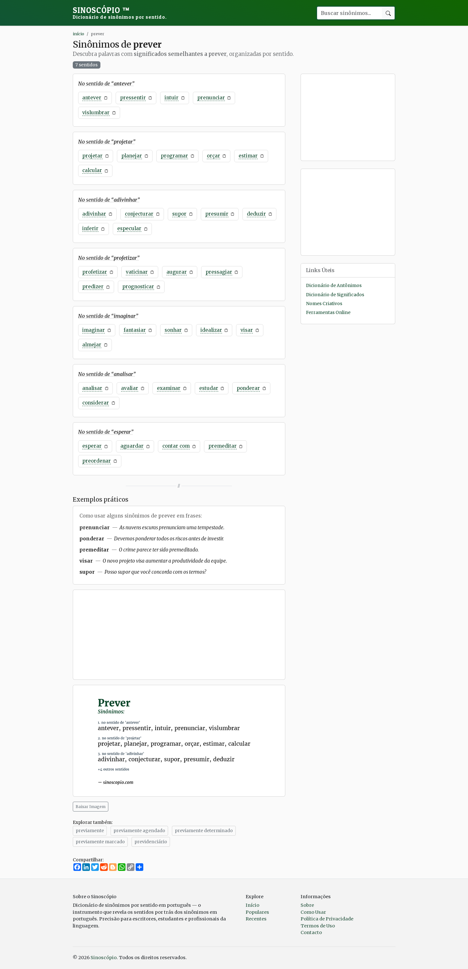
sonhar (173, 330)
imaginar (93, 330)
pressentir (133, 98)
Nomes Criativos (324, 303)
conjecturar (139, 214)
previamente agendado (139, 830)
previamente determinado (204, 830)
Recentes (256, 919)
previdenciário (150, 842)
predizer (93, 287)
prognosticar (138, 287)
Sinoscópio (120, 12)
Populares (257, 912)
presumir (216, 214)
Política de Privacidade (327, 919)
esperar (92, 446)
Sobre (307, 905)
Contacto (311, 932)
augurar (176, 272)
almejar (91, 345)
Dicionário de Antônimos (334, 285)
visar (247, 330)
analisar (92, 388)
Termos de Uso (318, 926)
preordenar (96, 461)
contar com (176, 446)
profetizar (94, 272)
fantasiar (135, 330)
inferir (90, 228)
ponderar (248, 388)
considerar (95, 403)
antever (91, 98)
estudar (208, 388)
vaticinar (137, 272)
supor (179, 214)
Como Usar (313, 912)
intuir (172, 98)
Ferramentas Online (328, 312)
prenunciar (211, 98)
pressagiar (219, 272)
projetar (92, 156)
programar (174, 156)
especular (129, 228)
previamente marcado (100, 842)
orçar (213, 156)
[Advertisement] (179, 634)
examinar (168, 388)
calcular (92, 170)
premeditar (222, 446)
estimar (248, 156)
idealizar (211, 330)
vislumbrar (96, 113)
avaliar (129, 388)
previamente (90, 830)
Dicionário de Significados (335, 294)
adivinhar (94, 214)
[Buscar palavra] (349, 13)
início (78, 33)
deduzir (256, 214)
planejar (131, 156)
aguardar (132, 446)
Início (252, 905)
